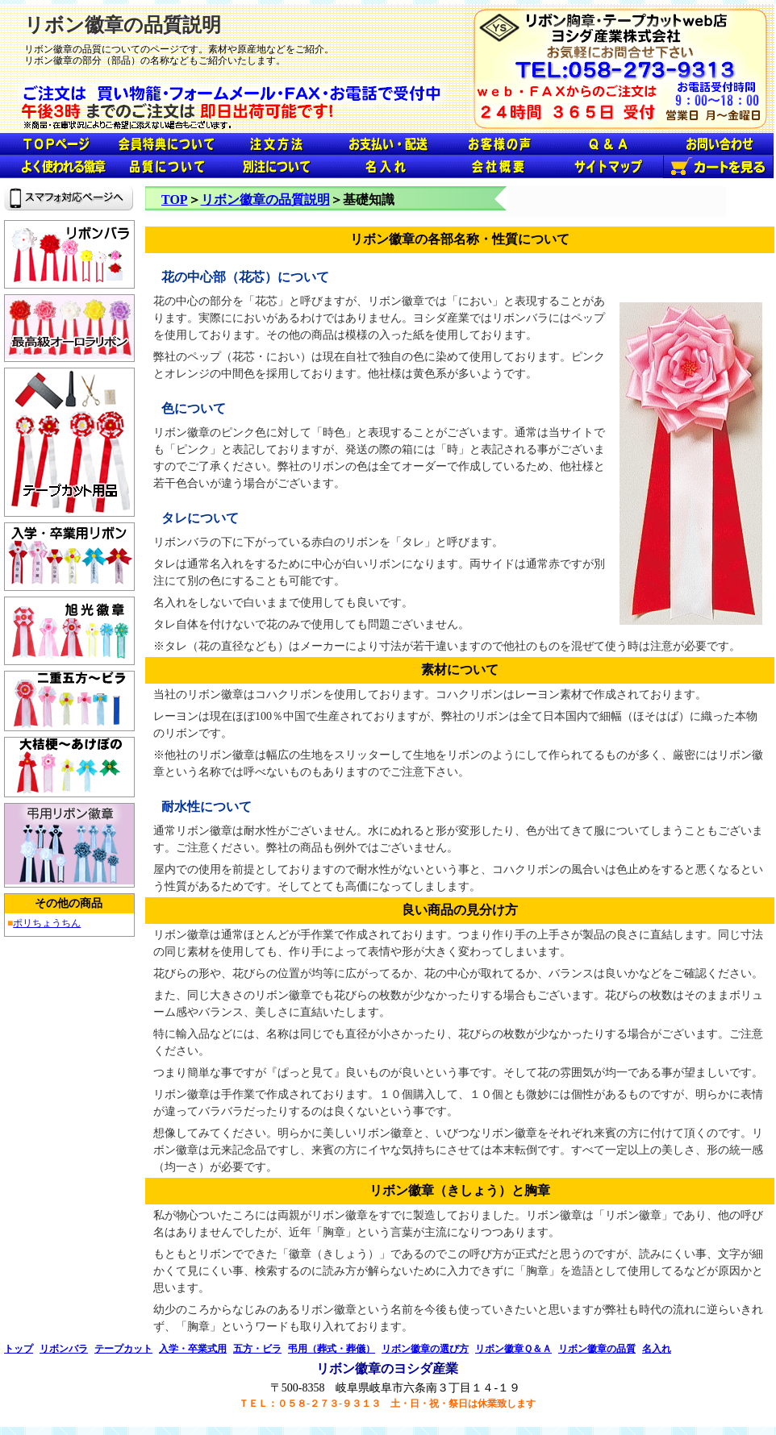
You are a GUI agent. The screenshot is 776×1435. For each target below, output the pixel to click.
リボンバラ (64, 1348)
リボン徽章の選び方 (425, 1348)
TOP (174, 199)
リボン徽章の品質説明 (265, 199)
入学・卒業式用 (193, 1348)
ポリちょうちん (47, 923)
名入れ (656, 1348)
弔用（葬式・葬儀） (331, 1348)
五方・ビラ (257, 1348)
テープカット (123, 1348)
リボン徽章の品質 (597, 1348)
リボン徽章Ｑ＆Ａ (513, 1348)
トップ (18, 1348)
